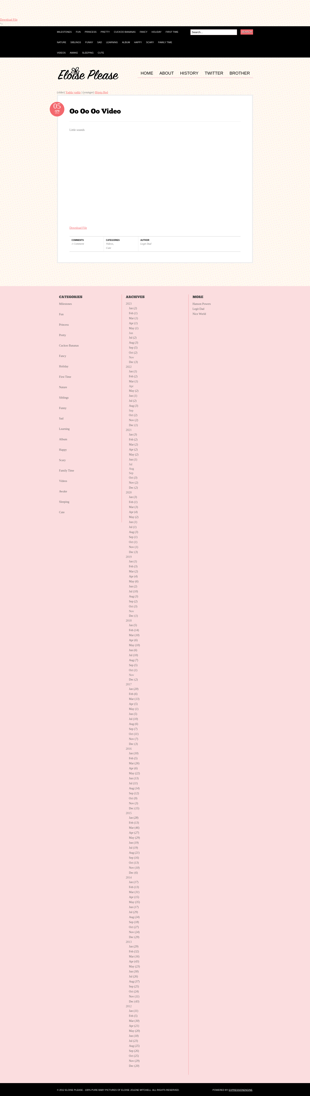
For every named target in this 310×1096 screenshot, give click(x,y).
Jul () (132, 337)
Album (63, 439)
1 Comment (78, 243)
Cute (108, 247)
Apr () (133, 323)
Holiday (63, 366)
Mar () (133, 318)
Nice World (199, 313)
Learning (64, 428)
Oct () (133, 352)
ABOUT (166, 73)
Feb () (133, 313)
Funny (63, 408)
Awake (63, 491)
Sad (61, 418)
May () (134, 328)
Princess (64, 324)
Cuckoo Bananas (69, 345)
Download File (9, 19)
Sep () (133, 347)
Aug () (133, 342)
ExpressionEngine (240, 1090)
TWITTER (214, 73)
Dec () (133, 362)
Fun (61, 314)
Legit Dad (145, 243)
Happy (63, 449)
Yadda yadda (73, 92)
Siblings (64, 397)
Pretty (62, 335)
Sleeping (64, 501)
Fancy (62, 356)
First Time (65, 376)
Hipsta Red (101, 92)
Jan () (133, 308)
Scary (62, 460)
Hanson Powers (202, 303)
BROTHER (239, 73)
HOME (147, 73)
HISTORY (189, 73)
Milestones (65, 303)
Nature (63, 387)
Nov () (133, 420)
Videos (109, 243)
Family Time (66, 470)
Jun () (133, 395)
